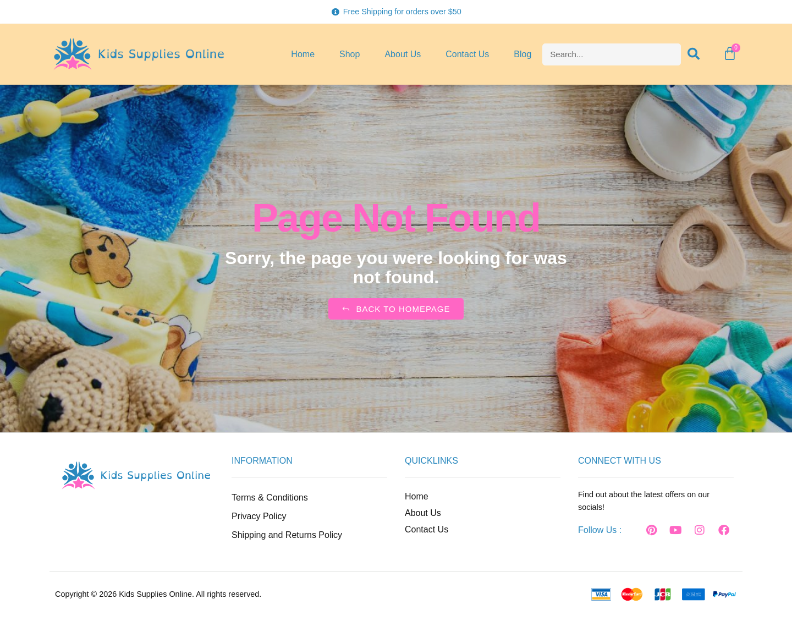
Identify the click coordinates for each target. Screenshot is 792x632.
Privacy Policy (259, 516)
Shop (349, 54)
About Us (402, 54)
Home (303, 54)
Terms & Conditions (270, 497)
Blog (522, 54)
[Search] (694, 54)
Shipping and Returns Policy (287, 535)
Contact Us (467, 54)
